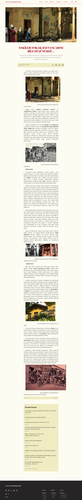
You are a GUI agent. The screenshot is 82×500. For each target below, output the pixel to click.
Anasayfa (44, 490)
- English (44, 497)
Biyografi (41, 1)
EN (8, 494)
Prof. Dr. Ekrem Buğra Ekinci (13, 2)
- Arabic (44, 498)
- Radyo (52, 496)
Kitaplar (46, 1)
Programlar (53, 493)
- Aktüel (44, 494)
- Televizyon (53, 494)
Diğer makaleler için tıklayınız (31, 468)
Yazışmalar (62, 493)
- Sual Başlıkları (63, 496)
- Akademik (44, 496)
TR (6, 494)
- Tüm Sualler (63, 494)
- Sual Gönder (63, 497)
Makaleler (44, 493)
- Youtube (53, 497)
